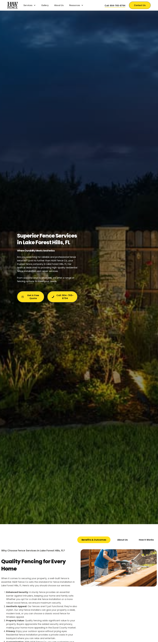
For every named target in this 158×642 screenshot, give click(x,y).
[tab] (93, 539)
